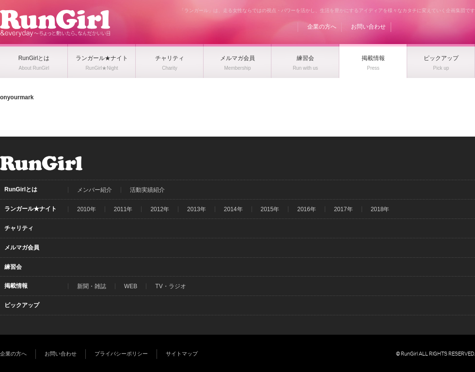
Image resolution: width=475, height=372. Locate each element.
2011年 (123, 209)
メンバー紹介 (94, 189)
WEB (130, 286)
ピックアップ (21, 305)
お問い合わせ (368, 26)
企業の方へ (321, 26)
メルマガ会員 (21, 247)
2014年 (233, 209)
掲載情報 (16, 285)
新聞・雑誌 (91, 286)
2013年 (196, 209)
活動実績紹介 (147, 189)
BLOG (412, 26)
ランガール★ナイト (30, 208)
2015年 (270, 209)
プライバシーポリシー (121, 353)
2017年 (343, 209)
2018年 (380, 209)
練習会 (13, 267)
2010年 (86, 209)
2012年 (159, 209)
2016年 (306, 209)
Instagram (467, 26)
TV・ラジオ (170, 286)
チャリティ (18, 228)
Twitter (449, 26)
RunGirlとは (20, 189)
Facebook (431, 26)
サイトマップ (182, 353)
